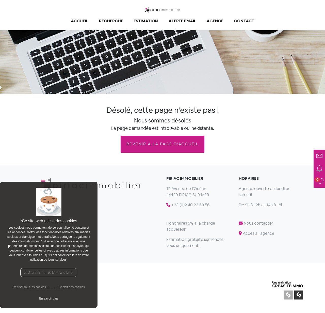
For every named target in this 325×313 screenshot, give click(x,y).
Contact (244, 21)
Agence (215, 21)
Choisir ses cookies (72, 287)
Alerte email (182, 21)
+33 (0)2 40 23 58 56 (187, 205)
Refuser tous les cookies (29, 287)
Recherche (111, 21)
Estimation (146, 21)
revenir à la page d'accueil (162, 144)
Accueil (79, 21)
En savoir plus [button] (48, 298)
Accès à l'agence (256, 233)
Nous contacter (256, 223)
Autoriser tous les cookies (48, 272)
